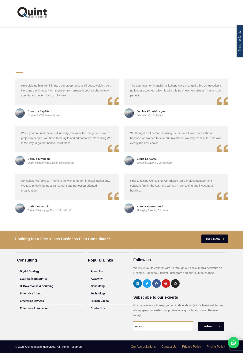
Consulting (115, 13)
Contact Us (98, 308)
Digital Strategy (29, 271)
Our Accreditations (143, 346)
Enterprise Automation (34, 308)
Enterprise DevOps (32, 300)
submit (212, 326)
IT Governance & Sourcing (36, 286)
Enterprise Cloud (30, 293)
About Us (94, 13)
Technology (156, 13)
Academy (135, 13)
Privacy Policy (191, 346)
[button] (233, 342)
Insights (203, 13)
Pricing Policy (216, 346)
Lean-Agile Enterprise (33, 278)
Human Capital (181, 13)
